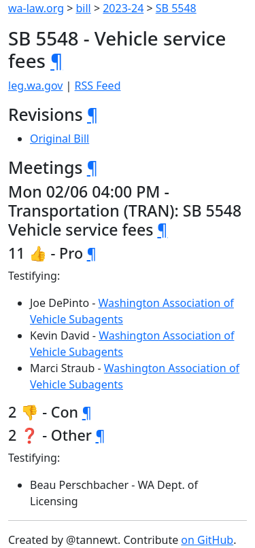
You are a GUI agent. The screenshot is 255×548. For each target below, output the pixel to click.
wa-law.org (36, 8)
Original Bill (59, 138)
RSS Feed (98, 85)
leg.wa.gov (35, 85)
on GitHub (207, 539)
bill (83, 8)
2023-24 (123, 8)
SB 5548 (176, 8)
